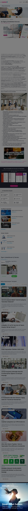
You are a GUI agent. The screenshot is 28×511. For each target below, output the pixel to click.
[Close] (26, 484)
